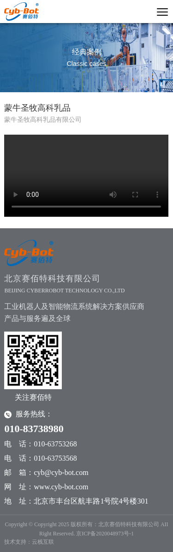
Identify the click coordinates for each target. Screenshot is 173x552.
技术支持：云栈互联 (29, 542)
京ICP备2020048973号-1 (105, 533)
